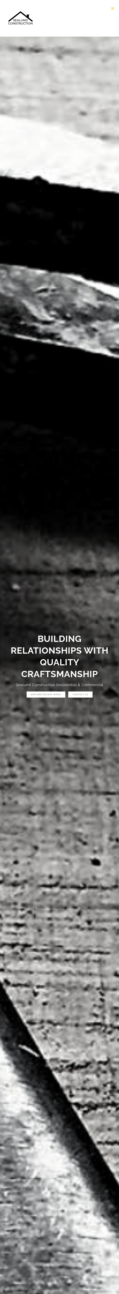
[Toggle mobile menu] (112, 8)
